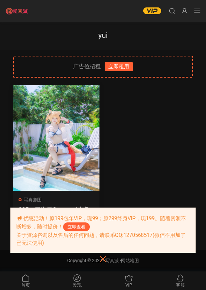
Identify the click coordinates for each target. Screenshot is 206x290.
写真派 (112, 260)
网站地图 (130, 260)
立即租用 (118, 66)
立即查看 (76, 226)
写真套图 (33, 199)
